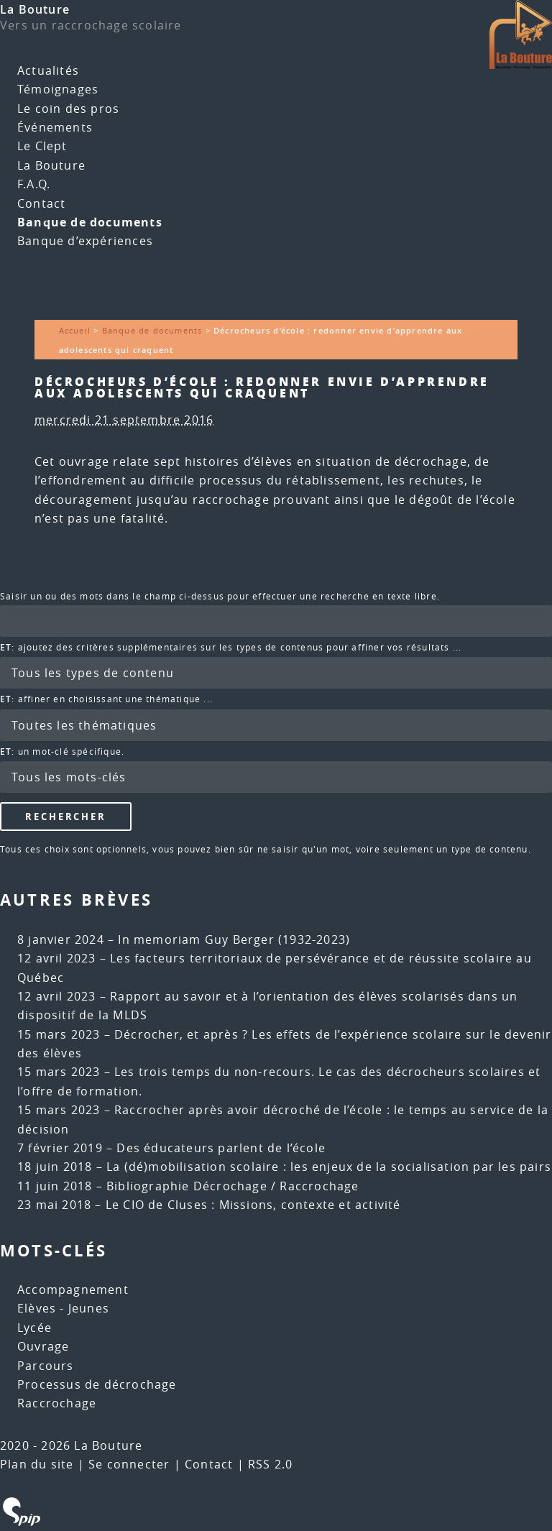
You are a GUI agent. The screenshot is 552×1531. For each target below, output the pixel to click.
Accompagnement (73, 1289)
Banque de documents (89, 222)
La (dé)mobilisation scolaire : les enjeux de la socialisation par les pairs (328, 1166)
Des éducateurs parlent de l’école (221, 1148)
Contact (41, 203)
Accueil (75, 330)
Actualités (48, 70)
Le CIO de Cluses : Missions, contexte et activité (253, 1205)
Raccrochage (56, 1403)
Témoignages (57, 89)
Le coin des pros (68, 108)
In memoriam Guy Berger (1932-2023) (234, 939)
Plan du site (36, 1464)
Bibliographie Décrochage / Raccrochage (232, 1186)
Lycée (34, 1327)
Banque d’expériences (85, 241)
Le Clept (42, 146)
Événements (55, 127)
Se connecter (129, 1464)
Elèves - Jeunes (63, 1308)
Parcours (45, 1366)
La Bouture (35, 9)
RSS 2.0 (270, 1464)
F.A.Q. (33, 184)
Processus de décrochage (97, 1384)
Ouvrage (43, 1346)
